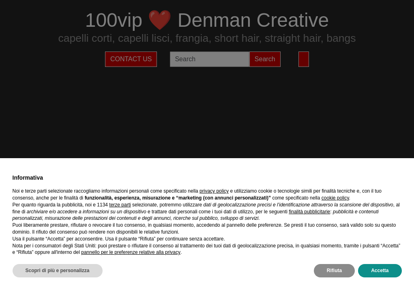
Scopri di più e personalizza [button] (58, 270)
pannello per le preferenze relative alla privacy (130, 252)
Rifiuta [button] (334, 270)
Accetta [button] (379, 270)
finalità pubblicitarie (309, 212)
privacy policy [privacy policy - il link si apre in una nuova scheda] (214, 191)
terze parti (120, 205)
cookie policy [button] (335, 198)
